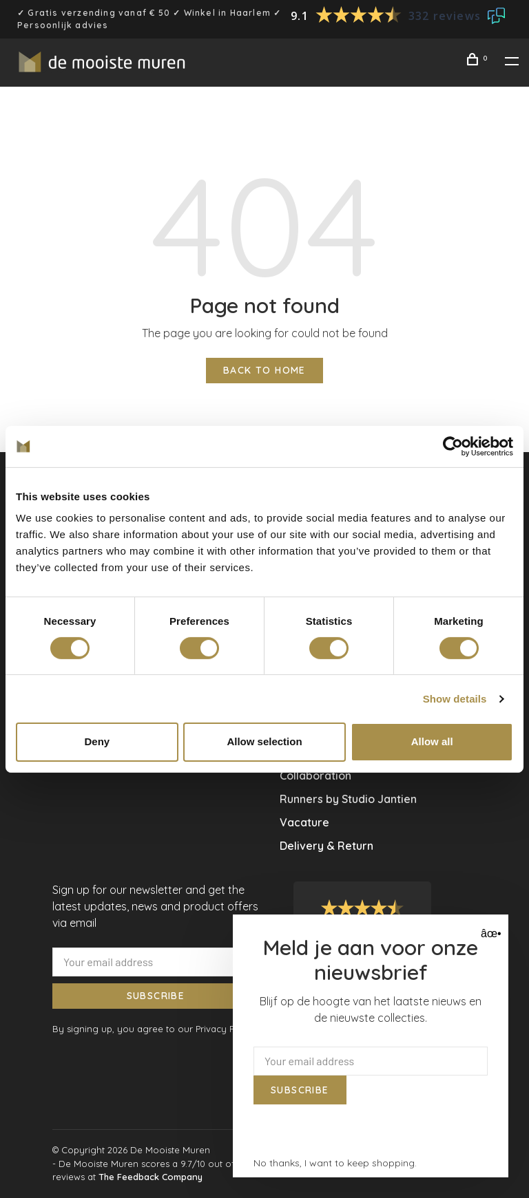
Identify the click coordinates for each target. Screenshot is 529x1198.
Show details (455, 699)
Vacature (304, 822)
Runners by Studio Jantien (348, 799)
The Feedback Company (150, 1176)
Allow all (432, 741)
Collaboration (315, 775)
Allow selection (264, 741)
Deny (97, 741)
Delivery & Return (326, 846)
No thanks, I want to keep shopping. (335, 1163)
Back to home (264, 370)
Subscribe (156, 996)
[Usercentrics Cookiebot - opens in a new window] (453, 446)
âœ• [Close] (489, 933)
